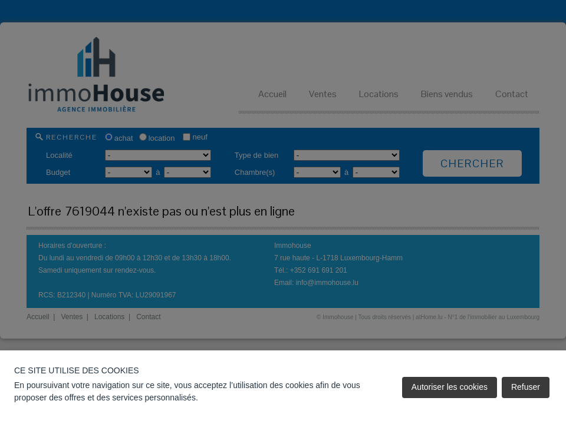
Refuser (525, 387)
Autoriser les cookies (450, 387)
